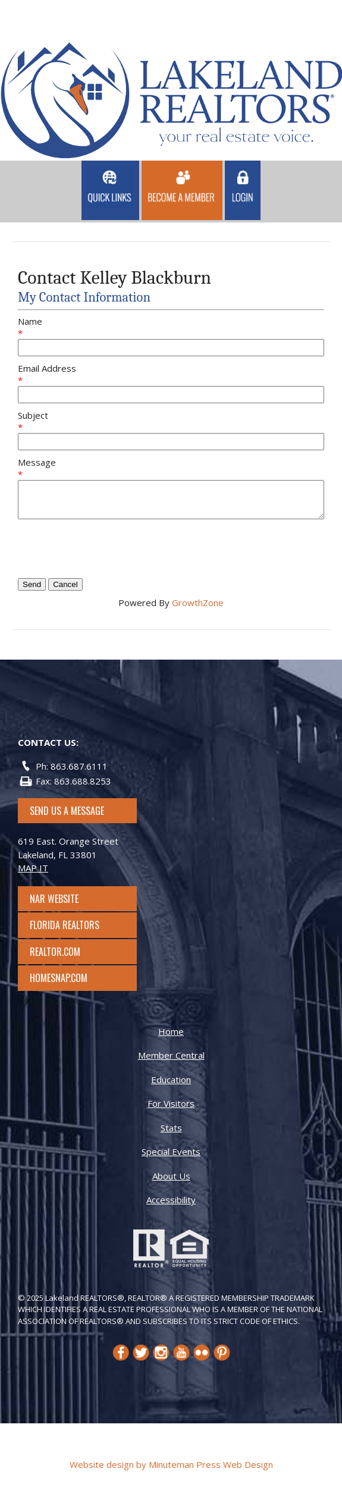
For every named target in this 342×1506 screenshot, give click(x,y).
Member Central (171, 1055)
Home (171, 1031)
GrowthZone (198, 602)
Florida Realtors (64, 925)
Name (30, 321)
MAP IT (33, 868)
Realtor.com (66, 952)
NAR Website (65, 899)
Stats (171, 1128)
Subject (33, 415)
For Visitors (171, 1103)
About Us (171, 1176)
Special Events (171, 1151)
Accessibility (171, 1200)
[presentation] (108, 548)
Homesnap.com (64, 978)
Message (37, 462)
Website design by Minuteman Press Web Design (171, 1464)
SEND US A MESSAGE (67, 811)
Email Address (47, 368)
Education (171, 1079)
